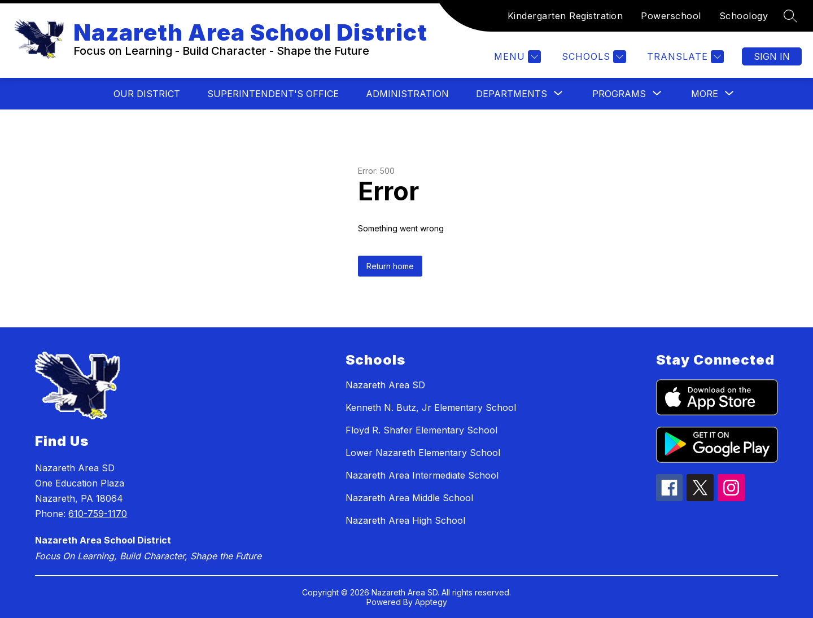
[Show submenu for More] (704, 93)
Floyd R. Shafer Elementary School (421, 430)
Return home (390, 266)
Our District (146, 93)
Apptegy (431, 602)
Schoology (743, 15)
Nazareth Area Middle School (409, 497)
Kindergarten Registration (565, 15)
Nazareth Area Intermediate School (422, 475)
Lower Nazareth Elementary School (423, 452)
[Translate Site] (684, 57)
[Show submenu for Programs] (619, 93)
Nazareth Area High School (405, 520)
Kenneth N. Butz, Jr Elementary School (431, 407)
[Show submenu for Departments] (511, 93)
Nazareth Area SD (385, 385)
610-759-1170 (97, 513)
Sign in (772, 56)
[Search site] (790, 16)
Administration (407, 93)
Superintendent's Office (273, 93)
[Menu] (516, 57)
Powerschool (671, 15)
